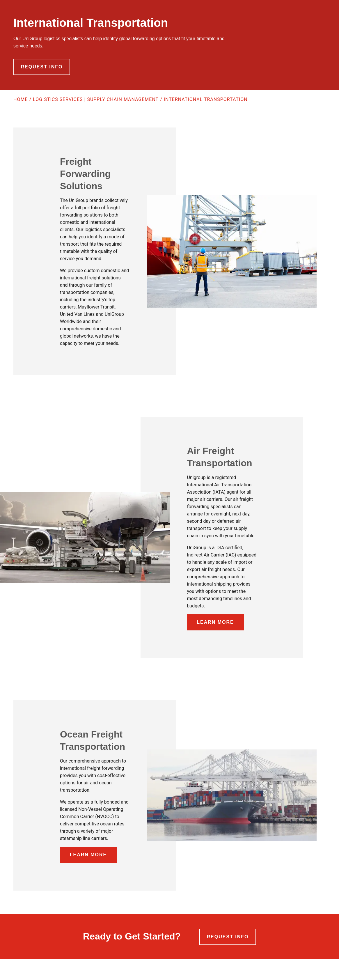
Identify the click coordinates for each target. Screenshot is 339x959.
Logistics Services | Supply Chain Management (96, 99)
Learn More (215, 622)
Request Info (42, 66)
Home (20, 99)
